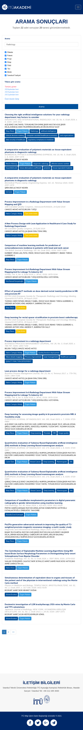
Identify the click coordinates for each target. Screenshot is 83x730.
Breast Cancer (35, 462)
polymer (47, 168)
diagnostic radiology (40, 164)
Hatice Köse (10, 568)
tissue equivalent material (62, 168)
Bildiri (9, 72)
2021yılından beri (12, 94)
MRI (54, 433)
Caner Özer (10, 462)
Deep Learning (36, 433)
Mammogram (62, 462)
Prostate (47, 433)
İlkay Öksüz (10, 131)
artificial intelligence (48, 131)
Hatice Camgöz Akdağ (14, 213)
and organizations (66, 135)
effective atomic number (60, 164)
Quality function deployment (48, 353)
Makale (10, 52)
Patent (9, 55)
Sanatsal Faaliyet (14, 75)
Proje (9, 59)
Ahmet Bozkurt (11, 594)
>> (13, 632)
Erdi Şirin (9, 192)
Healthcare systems (68, 357)
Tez (8, 68)
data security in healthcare (15, 140)
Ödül (9, 65)
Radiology (34, 131)
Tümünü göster (11, 86)
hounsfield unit (11, 168)
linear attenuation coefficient (30, 168)
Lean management (51, 357)
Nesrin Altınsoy (11, 164)
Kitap (9, 62)
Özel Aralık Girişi (12, 98)
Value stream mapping (14, 357)
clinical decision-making (15, 135)
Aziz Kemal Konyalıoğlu (14, 281)
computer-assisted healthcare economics (42, 135)
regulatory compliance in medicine (41, 140)
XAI (71, 462)
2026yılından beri (12, 89)
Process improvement (33, 357)
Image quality (64, 433)
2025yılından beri (12, 92)
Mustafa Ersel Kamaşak (14, 514)
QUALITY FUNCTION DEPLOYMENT (19, 361)
